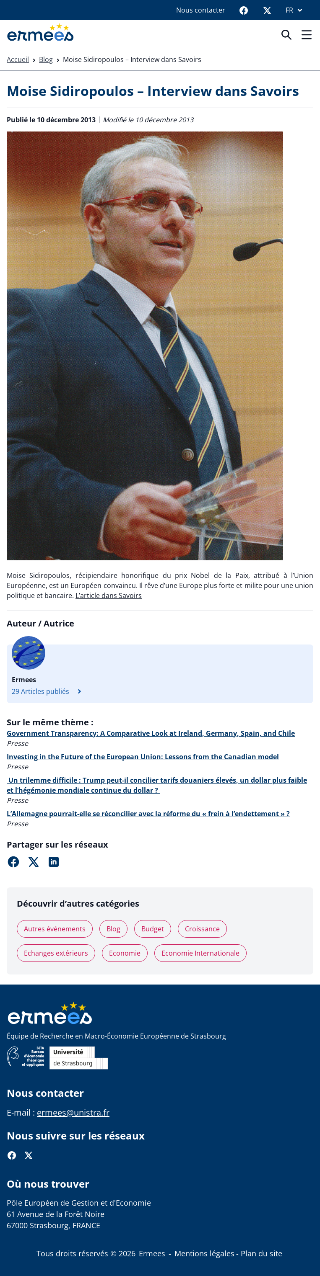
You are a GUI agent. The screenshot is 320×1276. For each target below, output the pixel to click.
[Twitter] (267, 10)
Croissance (202, 928)
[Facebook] (244, 10)
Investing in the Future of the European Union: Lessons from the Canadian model (143, 756)
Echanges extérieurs (56, 953)
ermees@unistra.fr (73, 1112)
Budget (152, 928)
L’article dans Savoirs (108, 595)
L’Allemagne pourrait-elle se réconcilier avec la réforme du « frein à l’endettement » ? (148, 813)
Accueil (18, 59)
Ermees (152, 1253)
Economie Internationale (200, 953)
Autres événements (55, 928)
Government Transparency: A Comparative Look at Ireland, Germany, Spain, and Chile (151, 733)
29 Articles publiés (49, 691)
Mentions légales (204, 1253)
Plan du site (261, 1253)
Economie (124, 953)
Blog (46, 59)
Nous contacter (200, 10)
